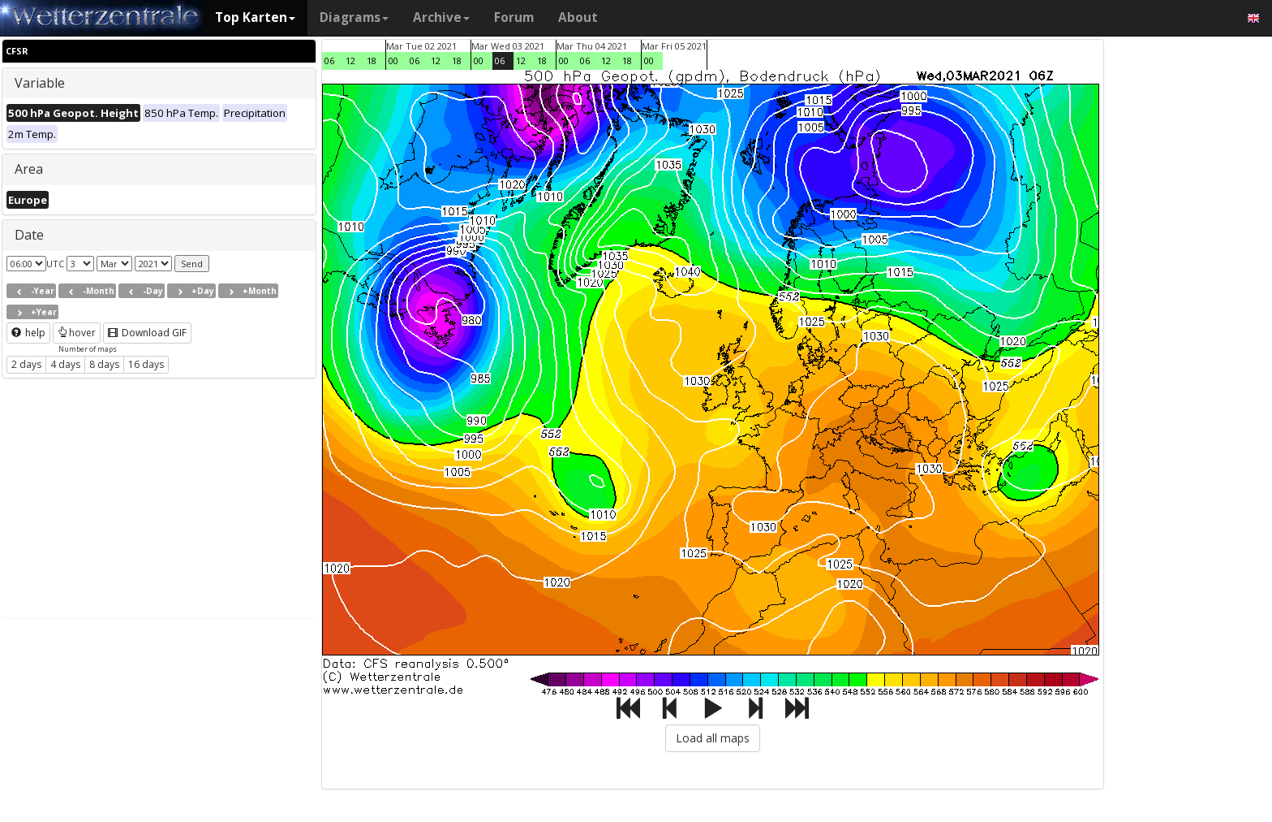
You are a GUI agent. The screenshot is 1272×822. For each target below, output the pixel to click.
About (578, 17)
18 (371, 60)
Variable (40, 83)
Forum (514, 17)
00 (393, 60)
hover (77, 332)
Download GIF (147, 332)
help (28, 332)
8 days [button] (104, 364)
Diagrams (354, 17)
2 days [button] (26, 364)
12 (350, 60)
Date (29, 235)
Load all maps (713, 738)
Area (29, 169)
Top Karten (255, 17)
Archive (441, 17)
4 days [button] (65, 364)
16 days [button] (146, 364)
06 (329, 60)
